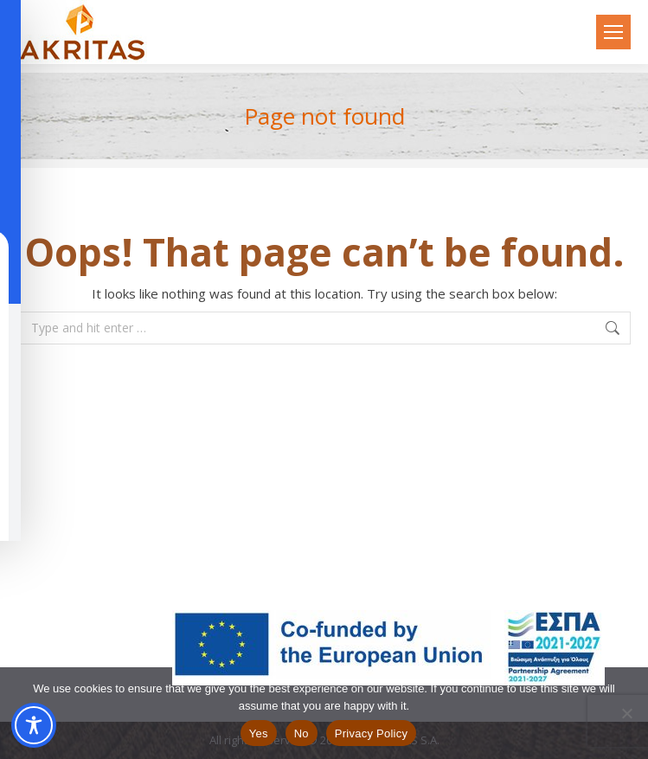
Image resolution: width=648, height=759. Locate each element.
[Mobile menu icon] (613, 32)
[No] (626, 713)
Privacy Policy (371, 733)
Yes (258, 733)
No (301, 733)
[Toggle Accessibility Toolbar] (34, 725)
